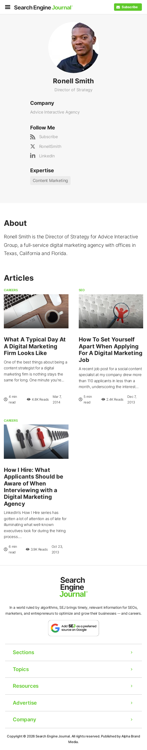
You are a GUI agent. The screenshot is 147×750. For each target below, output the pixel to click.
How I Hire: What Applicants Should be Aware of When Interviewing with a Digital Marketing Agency (33, 487)
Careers (11, 290)
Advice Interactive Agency (55, 112)
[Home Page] (43, 8)
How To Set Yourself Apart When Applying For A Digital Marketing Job (110, 349)
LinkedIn (47, 155)
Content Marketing (50, 180)
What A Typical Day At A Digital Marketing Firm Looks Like (35, 346)
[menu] (9, 7)
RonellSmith (50, 146)
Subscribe (48, 136)
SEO (82, 290)
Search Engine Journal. (53, 736)
